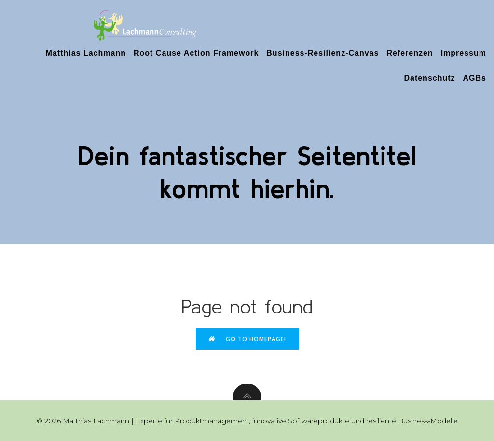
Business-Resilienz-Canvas (322, 53)
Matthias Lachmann (86, 53)
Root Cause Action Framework (196, 53)
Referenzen (409, 53)
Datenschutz (429, 78)
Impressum (463, 53)
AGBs (474, 78)
